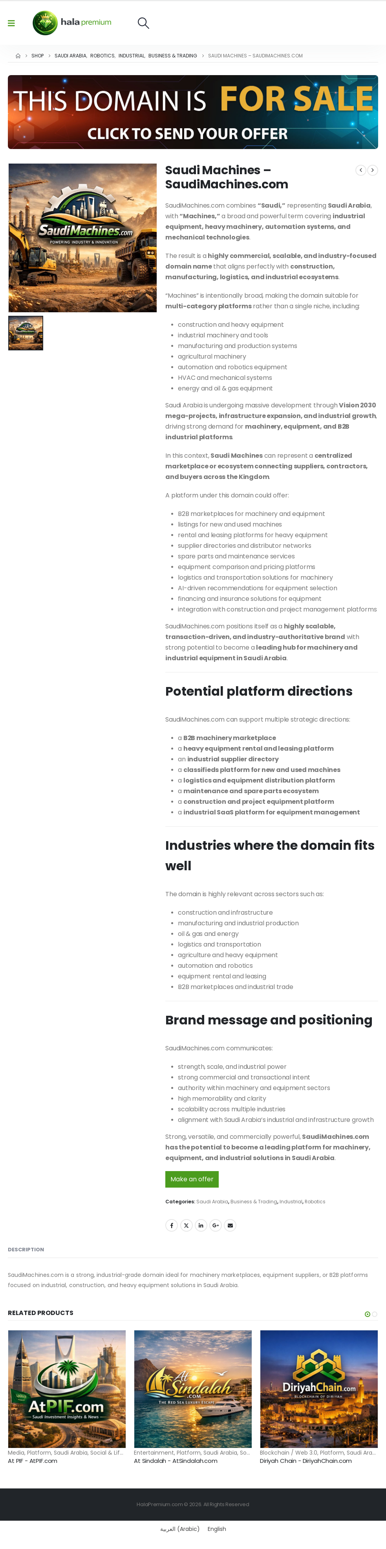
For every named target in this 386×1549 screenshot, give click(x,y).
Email (230, 1225)
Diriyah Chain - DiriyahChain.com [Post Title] (306, 1461)
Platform (39, 1453)
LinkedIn (201, 1225)
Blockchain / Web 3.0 (288, 1453)
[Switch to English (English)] (217, 1529)
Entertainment (154, 1453)
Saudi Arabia (212, 1201)
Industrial (291, 1201)
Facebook (171, 1225)
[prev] (360, 170)
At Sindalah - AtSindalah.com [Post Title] (176, 1461)
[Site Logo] (72, 23)
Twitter (186, 1225)
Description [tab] (26, 1249)
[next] (372, 170)
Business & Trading (254, 1201)
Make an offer (192, 1179)
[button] (143, 23)
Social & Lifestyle (113, 1453)
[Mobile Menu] (14, 23)
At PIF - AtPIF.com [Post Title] (32, 1461)
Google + (215, 1225)
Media (16, 1453)
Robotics (315, 1201)
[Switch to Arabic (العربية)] (180, 1529)
